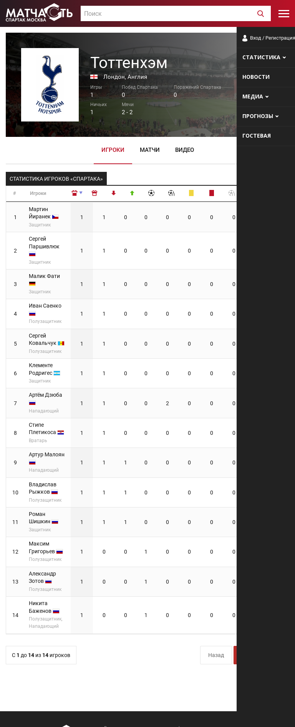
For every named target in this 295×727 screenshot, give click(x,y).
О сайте (196, 713)
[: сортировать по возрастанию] (103, 194)
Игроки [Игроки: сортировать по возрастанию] (38, 193)
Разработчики (226, 713)
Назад (216, 568)
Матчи (150, 149)
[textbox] (175, 14)
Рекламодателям (269, 713)
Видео (184, 149)
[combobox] (176, 13)
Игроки (112, 149)
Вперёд (271, 568)
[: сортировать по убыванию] (123, 194)
